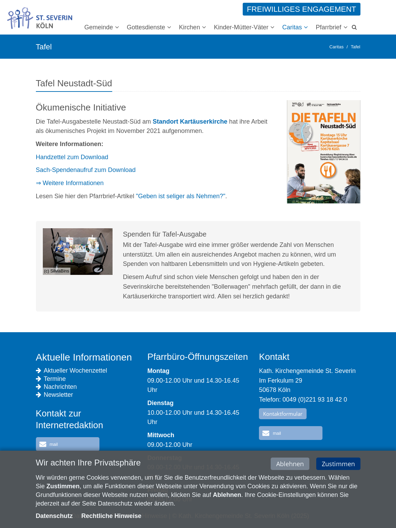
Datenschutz (54, 516)
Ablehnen (290, 464)
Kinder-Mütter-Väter (241, 27)
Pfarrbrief (328, 27)
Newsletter (54, 395)
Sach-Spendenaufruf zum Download (86, 169)
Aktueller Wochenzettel (71, 371)
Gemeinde (98, 27)
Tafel (355, 46)
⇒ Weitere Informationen (70, 183)
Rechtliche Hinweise (111, 516)
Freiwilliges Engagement (301, 9)
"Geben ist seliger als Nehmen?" (180, 196)
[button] (67, 444)
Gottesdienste (146, 27)
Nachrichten (56, 387)
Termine (51, 379)
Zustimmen (338, 464)
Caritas (292, 27)
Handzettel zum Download (72, 157)
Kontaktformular (282, 413)
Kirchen (189, 27)
